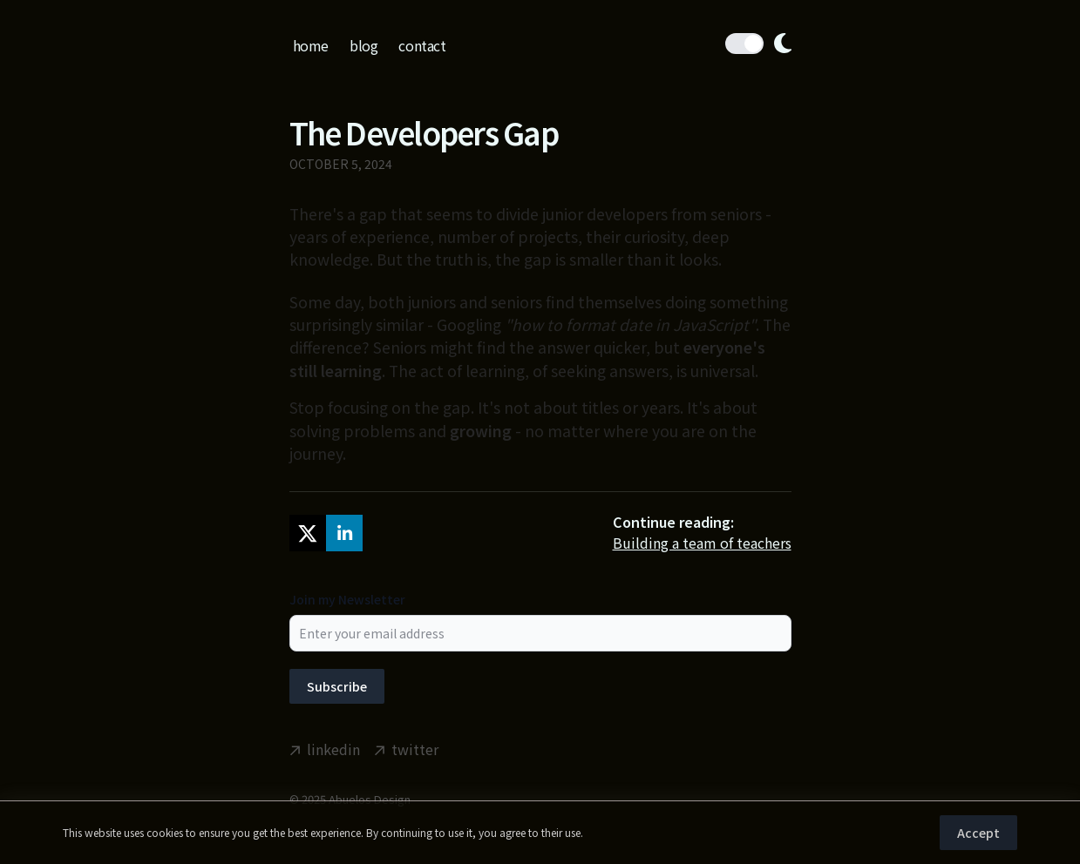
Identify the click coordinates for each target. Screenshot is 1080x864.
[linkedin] (344, 533)
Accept (978, 832)
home (311, 45)
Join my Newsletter (347, 599)
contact (421, 45)
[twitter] (307, 533)
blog (363, 45)
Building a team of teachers (702, 542)
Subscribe (337, 686)
